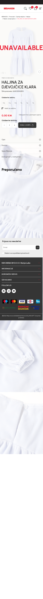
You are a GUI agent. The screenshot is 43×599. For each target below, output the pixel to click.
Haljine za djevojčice (9, 19)
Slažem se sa (17, 253)
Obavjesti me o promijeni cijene (30, 115)
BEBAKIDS (5, 16)
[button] (35, 8)
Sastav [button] (21, 145)
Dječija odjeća (20, 16)
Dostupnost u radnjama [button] (21, 157)
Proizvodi (12, 16)
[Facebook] (4, 291)
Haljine (28, 16)
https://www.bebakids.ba (14, 316)
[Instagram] (9, 291)
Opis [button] (21, 139)
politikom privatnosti (21, 253)
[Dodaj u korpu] (27, 125)
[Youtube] (14, 291)
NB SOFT (31, 316)
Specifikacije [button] (21, 151)
